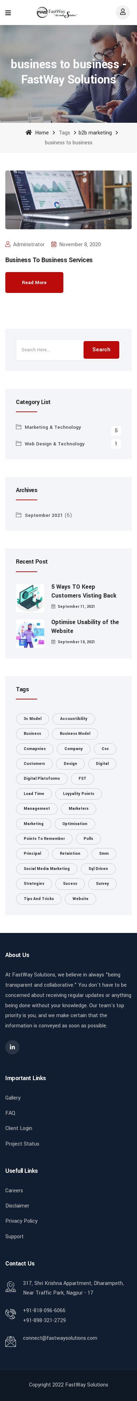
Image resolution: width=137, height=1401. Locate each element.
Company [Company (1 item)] (73, 748)
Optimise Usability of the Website (85, 626)
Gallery (13, 1098)
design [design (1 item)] (70, 763)
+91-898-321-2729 (44, 1320)
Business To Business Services (49, 260)
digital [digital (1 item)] (102, 763)
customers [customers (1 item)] (34, 763)
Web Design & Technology (55, 443)
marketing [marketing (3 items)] (34, 823)
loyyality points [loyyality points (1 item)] (78, 793)
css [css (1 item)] (105, 748)
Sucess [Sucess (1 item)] (70, 883)
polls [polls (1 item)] (88, 838)
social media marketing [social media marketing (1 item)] (47, 868)
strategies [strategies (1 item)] (34, 883)
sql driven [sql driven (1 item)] (98, 868)
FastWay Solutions (86, 1385)
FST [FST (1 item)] (82, 778)
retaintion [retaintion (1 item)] (70, 853)
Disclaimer (17, 1206)
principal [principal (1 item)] (32, 853)
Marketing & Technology (53, 427)
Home (37, 133)
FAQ (10, 1113)
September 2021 (44, 515)
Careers (14, 1190)
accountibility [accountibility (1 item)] (73, 718)
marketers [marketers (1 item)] (79, 808)
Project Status (22, 1144)
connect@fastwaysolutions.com (60, 1338)
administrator (25, 244)
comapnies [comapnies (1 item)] (35, 748)
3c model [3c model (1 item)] (32, 718)
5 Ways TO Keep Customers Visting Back (83, 591)
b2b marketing (95, 133)
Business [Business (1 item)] (32, 733)
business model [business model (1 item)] (75, 733)
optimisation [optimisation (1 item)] (74, 823)
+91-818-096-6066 (44, 1310)
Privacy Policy (21, 1221)
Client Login (18, 1128)
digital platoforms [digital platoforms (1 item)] (42, 778)
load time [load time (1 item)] (34, 793)
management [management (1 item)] (37, 808)
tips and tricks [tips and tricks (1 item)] (39, 898)
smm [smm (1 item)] (104, 853)
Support (14, 1236)
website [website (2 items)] (81, 898)
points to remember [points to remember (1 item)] (44, 838)
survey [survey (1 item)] (102, 883)
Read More (34, 282)
